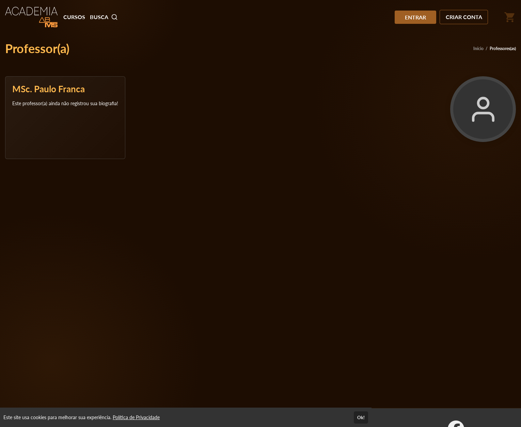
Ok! (361, 417)
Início (478, 48)
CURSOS (74, 17)
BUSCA (104, 17)
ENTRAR (415, 17)
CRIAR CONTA (464, 17)
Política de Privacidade (136, 417)
